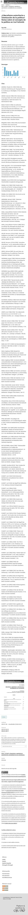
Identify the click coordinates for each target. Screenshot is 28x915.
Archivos (8, 5)
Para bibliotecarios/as (7, 877)
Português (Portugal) (7, 865)
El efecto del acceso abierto (11, 823)
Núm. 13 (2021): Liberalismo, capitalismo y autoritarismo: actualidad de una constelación (11, 7)
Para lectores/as (5, 873)
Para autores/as (5, 875)
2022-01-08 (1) (5, 731)
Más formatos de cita (7, 746)
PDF (5, 717)
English (4, 861)
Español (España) (6, 863)
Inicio (2, 5)
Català (3, 859)
